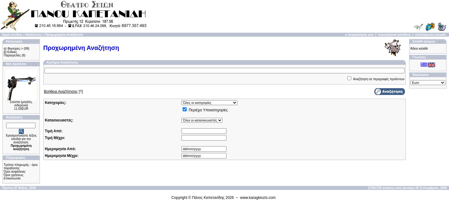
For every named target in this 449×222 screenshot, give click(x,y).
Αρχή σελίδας (12, 34)
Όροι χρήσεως (13, 175)
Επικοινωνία (12, 178)
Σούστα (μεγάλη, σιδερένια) (21, 103)
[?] (63, 91)
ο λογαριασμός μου (359, 34)
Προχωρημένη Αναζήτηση (64, 34)
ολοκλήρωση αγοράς (430, 34)
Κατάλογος (34, 34)
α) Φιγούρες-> (13, 48)
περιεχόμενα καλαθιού (394, 34)
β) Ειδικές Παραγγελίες (12, 53)
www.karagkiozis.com (258, 197)
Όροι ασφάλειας (15, 171)
